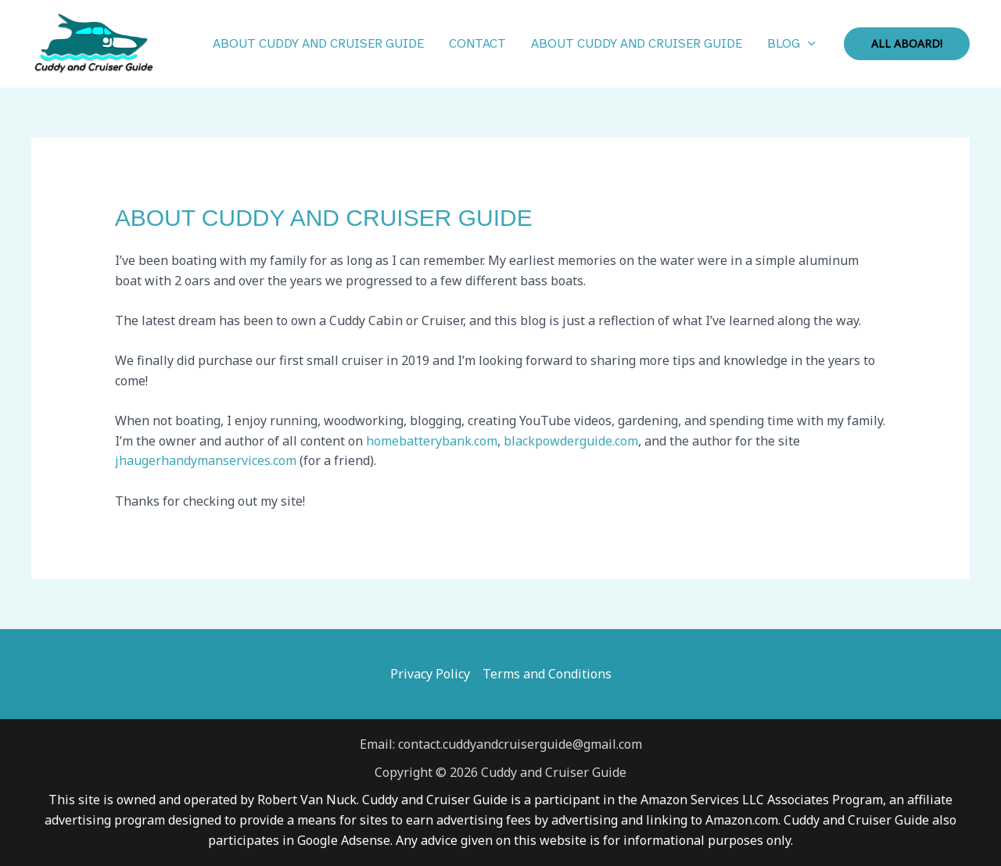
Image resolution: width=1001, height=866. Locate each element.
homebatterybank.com (431, 440)
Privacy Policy (430, 673)
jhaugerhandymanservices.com (205, 460)
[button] (808, 43)
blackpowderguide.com (571, 440)
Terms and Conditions (547, 673)
